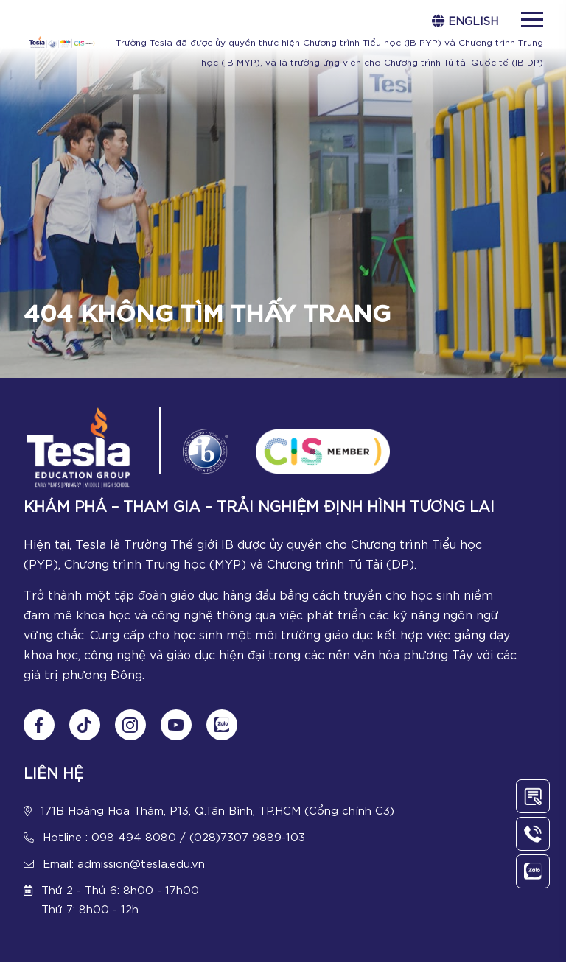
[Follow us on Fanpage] (39, 724)
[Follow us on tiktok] (84, 724)
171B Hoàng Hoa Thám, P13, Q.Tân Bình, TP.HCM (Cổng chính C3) (217, 809)
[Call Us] (533, 834)
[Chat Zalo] (221, 724)
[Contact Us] (533, 796)
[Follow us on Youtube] (176, 724)
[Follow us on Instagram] (130, 724)
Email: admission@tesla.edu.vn (124, 862)
